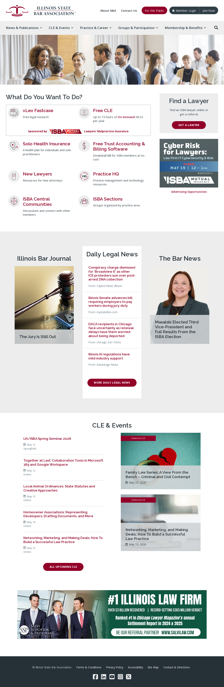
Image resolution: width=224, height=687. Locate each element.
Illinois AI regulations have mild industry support (109, 356)
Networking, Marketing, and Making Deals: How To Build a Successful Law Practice (63, 540)
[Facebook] (95, 677)
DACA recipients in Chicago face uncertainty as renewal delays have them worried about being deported (111, 330)
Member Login (184, 10)
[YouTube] (112, 677)
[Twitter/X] (129, 677)
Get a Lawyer (188, 125)
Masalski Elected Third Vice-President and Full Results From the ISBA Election (177, 329)
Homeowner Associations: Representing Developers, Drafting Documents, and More (58, 514)
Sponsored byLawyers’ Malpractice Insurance (78, 131)
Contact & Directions (176, 667)
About (108, 10)
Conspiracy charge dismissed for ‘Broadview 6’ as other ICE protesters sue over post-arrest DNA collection (112, 273)
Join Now (209, 10)
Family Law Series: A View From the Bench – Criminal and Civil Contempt (157, 474)
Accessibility (135, 667)
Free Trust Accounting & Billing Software (119, 146)
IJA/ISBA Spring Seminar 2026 (47, 439)
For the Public (154, 10)
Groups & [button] (138, 27)
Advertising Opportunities (189, 192)
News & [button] (24, 27)
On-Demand (126, 117)
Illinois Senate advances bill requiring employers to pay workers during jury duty (110, 302)
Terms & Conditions (88, 667)
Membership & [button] (185, 27)
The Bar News (180, 258)
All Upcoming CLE (63, 567)
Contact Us (129, 10)
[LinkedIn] (104, 677)
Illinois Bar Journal (44, 258)
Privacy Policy (114, 667)
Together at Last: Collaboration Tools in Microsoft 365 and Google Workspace (63, 462)
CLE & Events (112, 425)
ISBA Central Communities (37, 201)
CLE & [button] (61, 27)
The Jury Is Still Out (37, 336)
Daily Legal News (112, 254)
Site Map (153, 667)
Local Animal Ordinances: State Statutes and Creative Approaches (59, 488)
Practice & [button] (95, 27)
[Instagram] (120, 677)
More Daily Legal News (112, 382)
